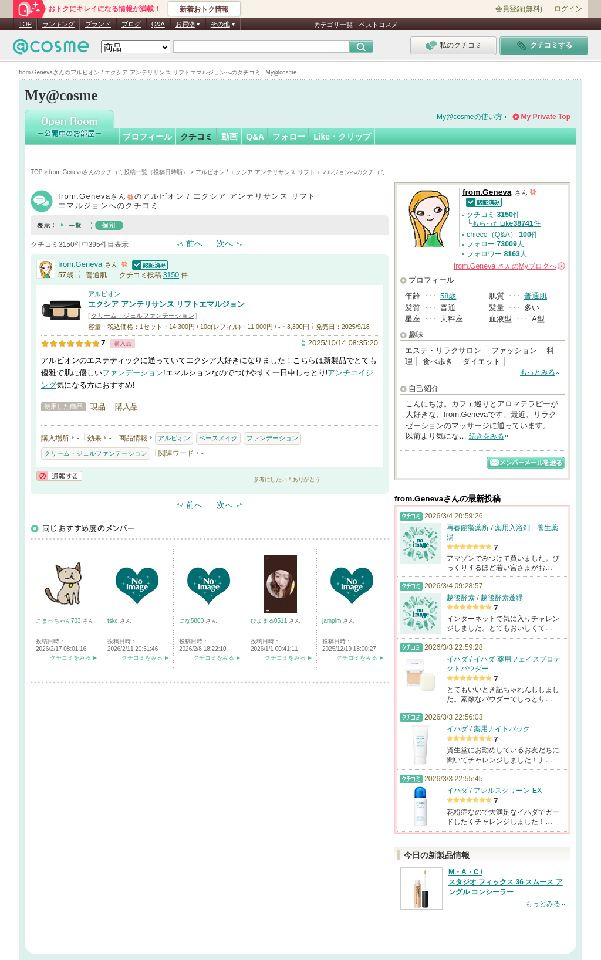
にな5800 (192, 621)
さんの (509, 266)
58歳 (448, 295)
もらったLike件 (506, 223)
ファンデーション (132, 372)
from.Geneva (80, 264)
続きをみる (486, 436)
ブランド (98, 24)
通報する (59, 476)
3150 (171, 275)
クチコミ (196, 136)
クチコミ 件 (493, 215)
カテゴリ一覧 (333, 24)
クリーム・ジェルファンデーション (142, 315)
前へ (194, 243)
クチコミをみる (70, 657)
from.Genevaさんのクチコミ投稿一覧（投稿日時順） (119, 172)
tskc (113, 621)
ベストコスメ (378, 24)
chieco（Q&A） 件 (502, 234)
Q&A (158, 24)
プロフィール (147, 136)
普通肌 (535, 295)
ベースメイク (218, 438)
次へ (225, 243)
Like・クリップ (342, 136)
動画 (229, 136)
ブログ (131, 24)
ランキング (58, 24)
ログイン (568, 9)
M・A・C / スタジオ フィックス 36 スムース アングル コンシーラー (505, 882)
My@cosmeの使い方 (469, 117)
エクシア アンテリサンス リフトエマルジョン (166, 304)
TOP (25, 24)
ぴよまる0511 (270, 621)
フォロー (288, 136)
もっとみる (537, 372)
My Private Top (545, 117)
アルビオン (104, 293)
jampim (332, 621)
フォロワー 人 (497, 254)
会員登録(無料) (518, 9)
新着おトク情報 (204, 9)
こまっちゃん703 (59, 621)
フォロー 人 (495, 244)
